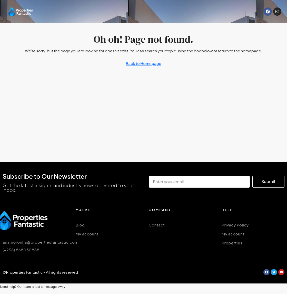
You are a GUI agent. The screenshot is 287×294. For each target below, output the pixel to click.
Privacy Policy (235, 224)
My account (87, 233)
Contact (157, 224)
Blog (80, 224)
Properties (232, 242)
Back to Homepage (143, 63)
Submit (268, 181)
